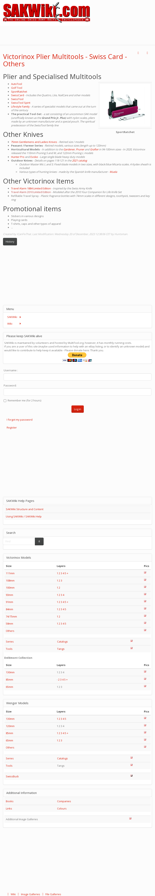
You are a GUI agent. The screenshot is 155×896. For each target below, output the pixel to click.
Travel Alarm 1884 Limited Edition (31, 188)
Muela (113, 172)
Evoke (34, 157)
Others (10, 631)
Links (9, 808)
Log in (77, 409)
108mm (10, 580)
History (10, 241)
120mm (10, 726)
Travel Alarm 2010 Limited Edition (31, 192)
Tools (9, 649)
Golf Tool (16, 88)
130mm (10, 672)
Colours (62, 808)
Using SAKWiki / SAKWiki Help (24, 516)
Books (10, 801)
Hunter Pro (17, 157)
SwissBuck (12, 776)
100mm (10, 587)
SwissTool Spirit (20, 102)
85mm (9, 679)
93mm (9, 595)
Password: (10, 385)
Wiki (11, 894)
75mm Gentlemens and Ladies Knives (34, 142)
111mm (10, 573)
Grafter (94, 149)
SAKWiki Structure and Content (24, 509)
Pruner (80, 149)
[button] (138, 53)
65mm (9, 687)
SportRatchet (19, 91)
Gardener (69, 149)
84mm (9, 609)
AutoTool (16, 84)
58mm (9, 623)
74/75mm (11, 616)
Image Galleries (28, 894)
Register (12, 427)
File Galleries (51, 894)
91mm (9, 602)
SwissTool (17, 99)
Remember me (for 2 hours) (22, 400)
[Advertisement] (81, 35)
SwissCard (17, 95)
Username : (11, 370)
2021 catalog (79, 160)
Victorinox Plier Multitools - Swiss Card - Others (65, 60)
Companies (64, 801)
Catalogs (62, 641)
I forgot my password (19, 419)
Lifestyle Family (20, 106)
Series (10, 641)
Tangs (61, 649)
